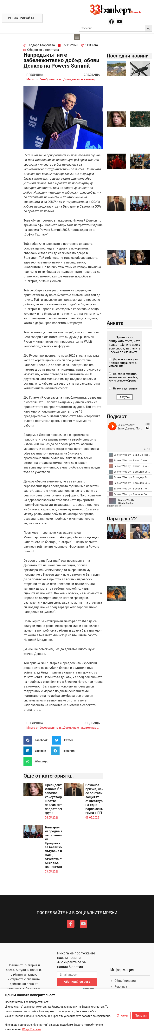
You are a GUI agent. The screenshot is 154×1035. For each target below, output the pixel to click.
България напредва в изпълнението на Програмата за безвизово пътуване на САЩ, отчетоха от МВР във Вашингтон (56, 847)
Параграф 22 (122, 518)
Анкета (115, 323)
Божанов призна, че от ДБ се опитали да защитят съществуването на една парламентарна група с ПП (99, 799)
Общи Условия (31, 1029)
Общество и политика (43, 50)
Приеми (141, 1015)
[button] (77, 37)
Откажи (122, 1015)
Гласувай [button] (124, 397)
